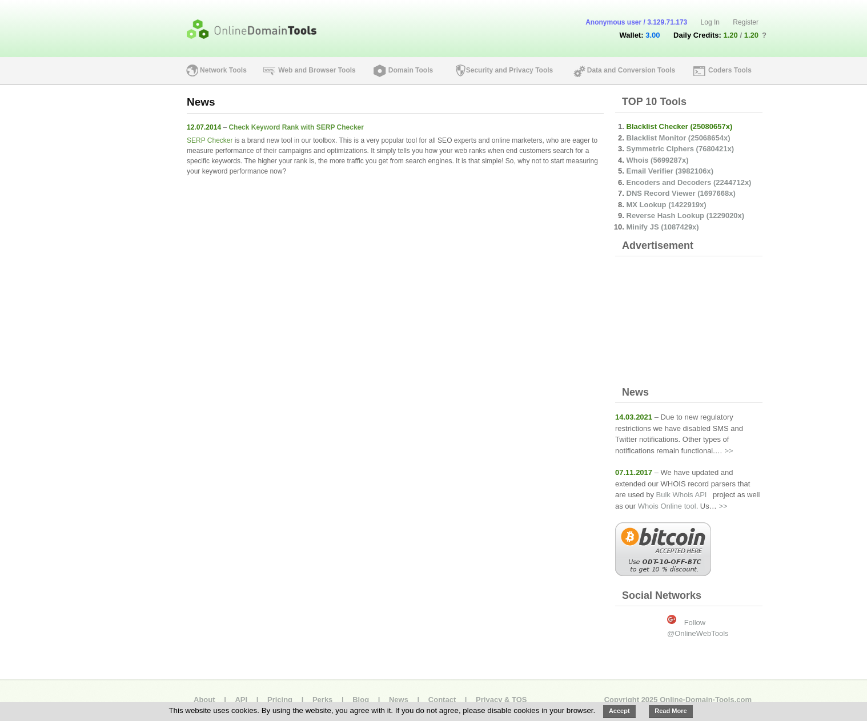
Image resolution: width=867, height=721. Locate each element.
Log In (710, 22)
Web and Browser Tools (317, 70)
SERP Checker (209, 140)
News (398, 699)
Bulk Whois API (681, 494)
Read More (671, 710)
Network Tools (223, 70)
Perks (322, 699)
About (204, 699)
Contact (442, 699)
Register (745, 22)
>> (728, 450)
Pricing (279, 699)
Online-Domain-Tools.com (706, 699)
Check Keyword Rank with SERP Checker (296, 127)
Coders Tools (730, 70)
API (241, 699)
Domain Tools (410, 70)
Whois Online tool (667, 506)
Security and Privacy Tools (509, 70)
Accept (619, 710)
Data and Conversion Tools (631, 70)
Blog (360, 699)
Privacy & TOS (501, 699)
